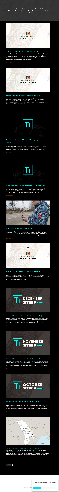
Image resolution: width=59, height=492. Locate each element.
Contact (49, 3)
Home (9, 3)
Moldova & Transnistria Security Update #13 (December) (25, 316)
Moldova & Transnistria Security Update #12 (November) (25, 359)
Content (43, 3)
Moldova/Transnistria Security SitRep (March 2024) (23, 51)
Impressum (50, 490)
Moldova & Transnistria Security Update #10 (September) (25, 448)
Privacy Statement (45, 490)
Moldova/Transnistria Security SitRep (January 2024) (23, 271)
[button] (56, 480)
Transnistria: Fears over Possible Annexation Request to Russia (27, 185)
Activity (20, 3)
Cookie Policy (40, 490)
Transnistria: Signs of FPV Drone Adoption (20, 228)
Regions (23, 15)
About (14, 3)
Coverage (36, 3)
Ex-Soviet (28, 15)
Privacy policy (28, 487)
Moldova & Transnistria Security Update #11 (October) (24, 401)
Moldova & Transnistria (35, 15)
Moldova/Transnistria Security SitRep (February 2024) (24, 95)
